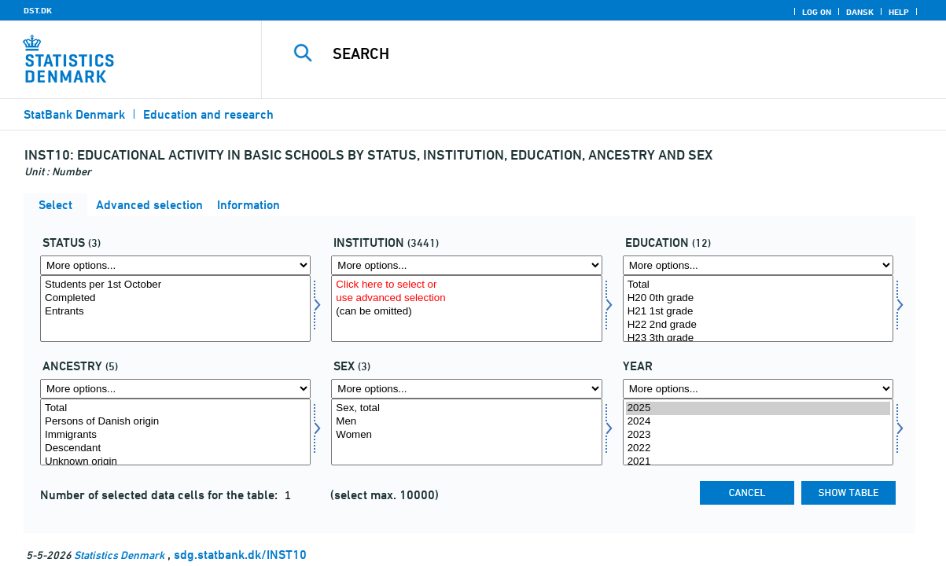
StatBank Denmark (74, 114)
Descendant (175, 448)
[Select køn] (466, 432)
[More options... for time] (758, 389)
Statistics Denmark (119, 554)
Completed (175, 298)
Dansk (860, 11)
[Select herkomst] (175, 432)
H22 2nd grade (758, 325)
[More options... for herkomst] (175, 389)
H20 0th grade (758, 298)
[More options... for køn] (466, 389)
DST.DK (38, 10)
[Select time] (758, 432)
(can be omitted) (466, 311)
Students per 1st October (175, 285)
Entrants (175, 311)
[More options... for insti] (466, 265)
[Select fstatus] (175, 308)
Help (899, 11)
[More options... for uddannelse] (758, 265)
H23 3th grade (758, 338)
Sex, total (466, 408)
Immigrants (175, 435)
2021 (758, 462)
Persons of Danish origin (175, 421)
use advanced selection (466, 298)
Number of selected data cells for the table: (160, 494)
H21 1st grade (758, 311)
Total (758, 285)
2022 (758, 448)
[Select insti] (466, 308)
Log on (816, 11)
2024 (758, 421)
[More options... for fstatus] (175, 265)
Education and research (208, 114)
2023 (758, 435)
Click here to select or (466, 285)
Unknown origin (175, 462)
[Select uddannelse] (758, 308)
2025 (758, 408)
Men (466, 421)
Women (466, 435)
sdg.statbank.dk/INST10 (240, 554)
